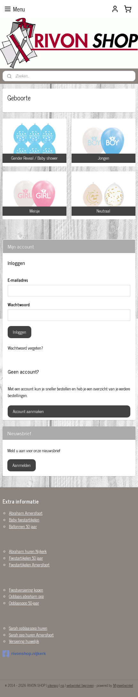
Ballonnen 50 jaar (23, 526)
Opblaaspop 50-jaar (24, 602)
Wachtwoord (19, 304)
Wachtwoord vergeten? (25, 348)
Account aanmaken (28, 411)
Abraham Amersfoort (25, 513)
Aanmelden (21, 465)
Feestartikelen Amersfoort (29, 564)
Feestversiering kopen (26, 589)
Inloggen (19, 332)
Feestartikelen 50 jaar (26, 558)
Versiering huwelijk (24, 641)
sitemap (53, 685)
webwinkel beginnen (80, 685)
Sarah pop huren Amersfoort (31, 634)
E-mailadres (18, 280)
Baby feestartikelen (24, 519)
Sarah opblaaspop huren (28, 628)
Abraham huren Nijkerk (28, 551)
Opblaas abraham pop (26, 596)
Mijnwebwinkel (123, 685)
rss (62, 685)
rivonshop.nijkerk (24, 653)
